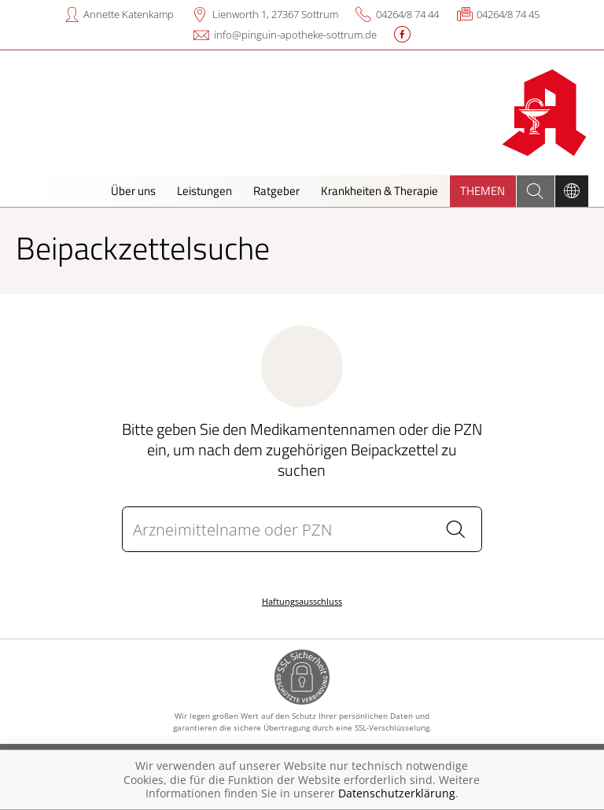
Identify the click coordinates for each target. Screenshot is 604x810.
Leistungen (204, 191)
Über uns (133, 191)
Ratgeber (276, 191)
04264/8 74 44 (407, 14)
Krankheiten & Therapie (379, 191)
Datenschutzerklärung (396, 793)
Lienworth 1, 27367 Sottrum (275, 14)
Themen (482, 191)
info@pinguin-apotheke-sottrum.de (295, 35)
